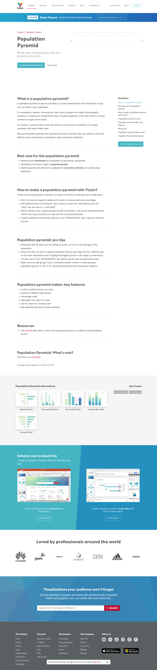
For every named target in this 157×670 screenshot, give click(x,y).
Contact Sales (115, 5)
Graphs (20, 32)
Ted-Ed (28, 331)
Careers (83, 642)
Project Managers (66, 642)
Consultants (63, 639)
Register (137, 5)
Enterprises (63, 646)
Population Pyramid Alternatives (131, 136)
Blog (39, 650)
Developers (63, 653)
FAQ (39, 653)
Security (83, 653)
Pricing (72, 5)
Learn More (44, 518)
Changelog (94, 5)
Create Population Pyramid (31, 65)
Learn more (52, 65)
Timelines (41, 642)
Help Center (42, 657)
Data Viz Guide (58, 5)
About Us (84, 639)
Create (31, 5)
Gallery (43, 5)
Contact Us (84, 646)
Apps (82, 5)
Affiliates (83, 650)
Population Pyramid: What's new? (131, 132)
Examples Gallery (44, 639)
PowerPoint (20, 657)
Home (18, 639)
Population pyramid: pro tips (129, 119)
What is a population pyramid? (130, 103)
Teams (61, 650)
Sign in (126, 5)
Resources (122, 129)
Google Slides (21, 653)
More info (96, 662)
